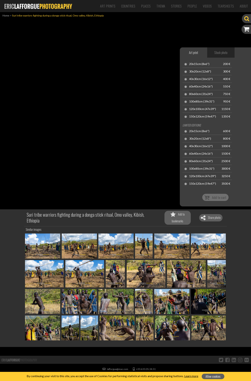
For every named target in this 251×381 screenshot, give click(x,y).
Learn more (191, 376)
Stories (176, 6)
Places (146, 6)
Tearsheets (226, 6)
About (244, 6)
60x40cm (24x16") (201, 86)
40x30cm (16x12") (201, 79)
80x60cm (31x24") (201, 94)
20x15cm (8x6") (199, 64)
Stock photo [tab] (220, 52)
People (192, 6)
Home (6, 15)
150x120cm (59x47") (202, 116)
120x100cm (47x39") (202, 109)
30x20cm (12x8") (200, 71)
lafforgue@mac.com (115, 369)
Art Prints (107, 6)
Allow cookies (213, 376)
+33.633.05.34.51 (144, 369)
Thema (160, 6)
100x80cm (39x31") (201, 101)
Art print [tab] (193, 52)
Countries (128, 6)
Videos (207, 6)
